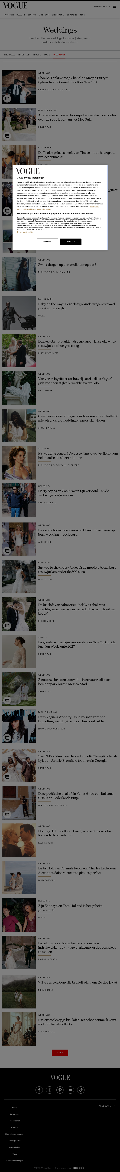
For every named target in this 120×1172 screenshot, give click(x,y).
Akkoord (71, 242)
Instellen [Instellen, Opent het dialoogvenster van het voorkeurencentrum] (47, 242)
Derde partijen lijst (25, 232)
